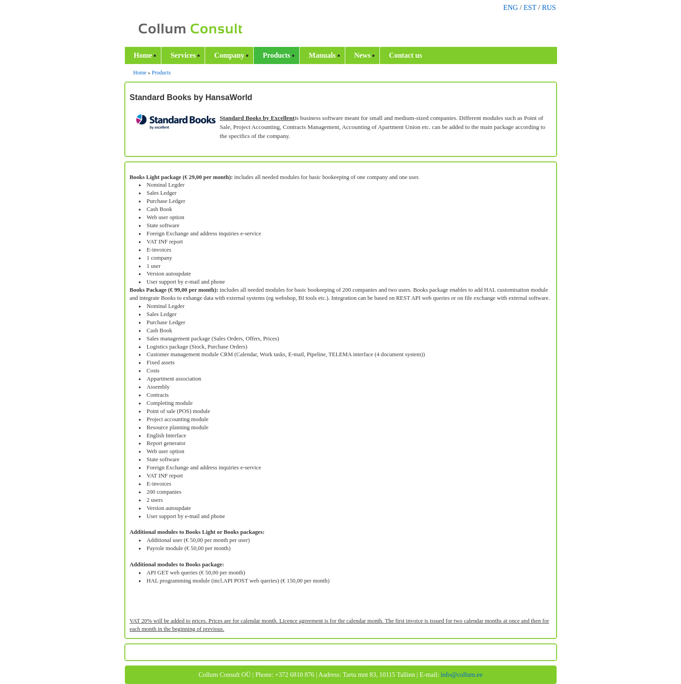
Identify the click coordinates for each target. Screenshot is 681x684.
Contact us (405, 55)
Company (229, 55)
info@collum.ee (462, 674)
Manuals (322, 55)
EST (530, 7)
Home (143, 55)
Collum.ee (185, 28)
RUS (549, 7)
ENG (510, 7)
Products (276, 55)
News (362, 55)
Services (183, 55)
